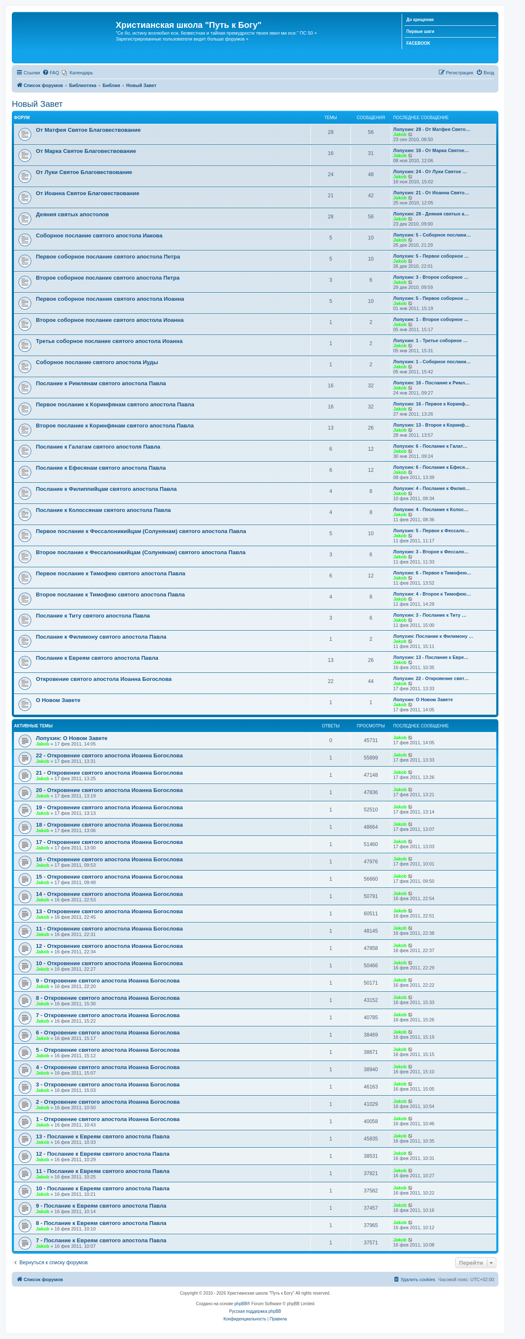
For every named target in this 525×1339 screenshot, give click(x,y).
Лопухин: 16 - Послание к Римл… (431, 382)
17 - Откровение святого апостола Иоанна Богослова (109, 842)
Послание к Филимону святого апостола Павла (101, 637)
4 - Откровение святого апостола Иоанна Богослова (108, 1067)
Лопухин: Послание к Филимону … (433, 636)
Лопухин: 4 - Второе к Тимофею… (432, 593)
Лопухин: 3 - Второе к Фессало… (431, 551)
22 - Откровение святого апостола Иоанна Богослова (109, 755)
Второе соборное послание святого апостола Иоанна (110, 320)
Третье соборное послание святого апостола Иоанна (109, 341)
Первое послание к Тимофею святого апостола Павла (110, 573)
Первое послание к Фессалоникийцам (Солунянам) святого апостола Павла (141, 531)
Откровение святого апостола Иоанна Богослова (103, 679)
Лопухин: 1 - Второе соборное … (430, 319)
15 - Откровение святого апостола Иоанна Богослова (109, 877)
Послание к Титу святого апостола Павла (93, 615)
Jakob (400, 134)
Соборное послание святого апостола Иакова (99, 235)
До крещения (420, 19)
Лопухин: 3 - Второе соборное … (430, 277)
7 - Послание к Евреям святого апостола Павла (101, 1240)
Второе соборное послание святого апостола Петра (108, 278)
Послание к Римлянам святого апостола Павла (101, 383)
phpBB (240, 1303)
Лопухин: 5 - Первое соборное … (431, 256)
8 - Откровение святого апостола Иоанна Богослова (108, 998)
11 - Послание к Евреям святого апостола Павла (102, 1171)
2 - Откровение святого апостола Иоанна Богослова (108, 1102)
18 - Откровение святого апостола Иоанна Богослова (109, 825)
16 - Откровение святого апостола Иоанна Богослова (109, 859)
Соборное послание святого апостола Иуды (97, 362)
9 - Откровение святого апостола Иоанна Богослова (108, 980)
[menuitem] (50, 73)
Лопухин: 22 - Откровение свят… (431, 678)
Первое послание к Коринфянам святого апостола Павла (115, 404)
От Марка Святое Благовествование (86, 151)
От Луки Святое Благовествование (84, 172)
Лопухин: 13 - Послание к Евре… (430, 657)
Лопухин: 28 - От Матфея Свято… (431, 129)
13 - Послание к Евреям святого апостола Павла (102, 1136)
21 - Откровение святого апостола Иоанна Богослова (109, 773)
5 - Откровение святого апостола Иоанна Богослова (108, 1050)
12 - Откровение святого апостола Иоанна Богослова (109, 946)
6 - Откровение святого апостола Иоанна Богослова (108, 1032)
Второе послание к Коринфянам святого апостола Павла (115, 425)
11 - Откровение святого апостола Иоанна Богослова (109, 928)
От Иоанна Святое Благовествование (87, 193)
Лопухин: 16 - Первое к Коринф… (431, 403)
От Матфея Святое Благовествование (88, 130)
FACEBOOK (418, 43)
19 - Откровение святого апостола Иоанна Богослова (109, 807)
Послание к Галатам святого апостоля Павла (98, 447)
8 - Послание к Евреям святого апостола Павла (101, 1223)
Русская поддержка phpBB (255, 1311)
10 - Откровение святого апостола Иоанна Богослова (109, 963)
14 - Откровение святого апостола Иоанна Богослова (109, 894)
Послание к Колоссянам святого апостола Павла (103, 510)
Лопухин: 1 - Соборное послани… (432, 361)
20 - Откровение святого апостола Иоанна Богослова (109, 790)
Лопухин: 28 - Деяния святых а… (431, 213)
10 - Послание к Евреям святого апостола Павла (102, 1188)
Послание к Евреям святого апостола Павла (97, 658)
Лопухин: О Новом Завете (423, 699)
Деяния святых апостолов (72, 214)
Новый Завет (37, 104)
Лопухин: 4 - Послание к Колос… (430, 509)
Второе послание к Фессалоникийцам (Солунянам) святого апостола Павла (140, 552)
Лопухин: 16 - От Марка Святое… (431, 150)
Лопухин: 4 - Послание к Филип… (431, 488)
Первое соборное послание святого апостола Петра (108, 256)
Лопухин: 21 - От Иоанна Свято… (431, 192)
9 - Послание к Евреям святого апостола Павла (101, 1206)
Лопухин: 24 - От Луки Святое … (430, 171)
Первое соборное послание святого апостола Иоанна (110, 299)
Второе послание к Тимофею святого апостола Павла (110, 594)
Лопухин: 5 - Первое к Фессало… (431, 530)
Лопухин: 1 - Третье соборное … (430, 340)
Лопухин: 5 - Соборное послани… (432, 234)
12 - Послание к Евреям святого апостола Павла (102, 1154)
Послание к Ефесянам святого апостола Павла (101, 468)
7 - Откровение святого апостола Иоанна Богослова (108, 1015)
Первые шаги (420, 31)
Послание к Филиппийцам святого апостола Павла (106, 489)
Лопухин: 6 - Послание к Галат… (430, 446)
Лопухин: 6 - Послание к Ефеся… (431, 467)
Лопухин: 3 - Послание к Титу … (429, 615)
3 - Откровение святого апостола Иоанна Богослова (108, 1084)
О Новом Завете (58, 700)
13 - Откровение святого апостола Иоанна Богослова (109, 911)
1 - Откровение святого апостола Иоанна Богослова (108, 1119)
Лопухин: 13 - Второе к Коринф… (431, 424)
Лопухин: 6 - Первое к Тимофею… (432, 572)
